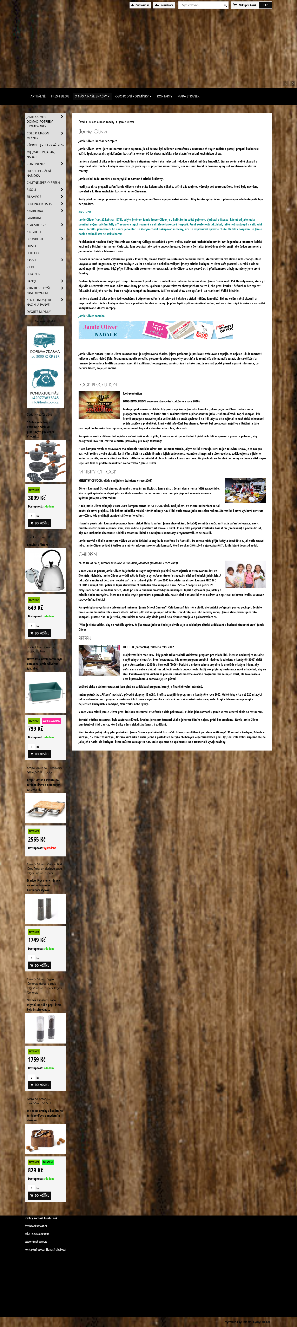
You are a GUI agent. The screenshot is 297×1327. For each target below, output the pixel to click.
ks (33, 516)
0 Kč (265, 5)
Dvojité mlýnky (39, 312)
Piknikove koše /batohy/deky (46, 290)
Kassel (46, 260)
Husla (31, 246)
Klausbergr (46, 225)
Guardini (34, 218)
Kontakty (164, 96)
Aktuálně (38, 96)
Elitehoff (34, 253)
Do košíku (39, 523)
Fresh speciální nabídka (39, 173)
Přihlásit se (140, 5)
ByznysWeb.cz (261, 1322)
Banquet (46, 281)
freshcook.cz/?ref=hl (45, 321)
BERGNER (33, 274)
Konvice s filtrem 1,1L (39, 537)
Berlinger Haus (46, 203)
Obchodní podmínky (133, 96)
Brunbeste (46, 239)
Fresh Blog (60, 96)
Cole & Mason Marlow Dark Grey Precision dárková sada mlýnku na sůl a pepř (44, 868)
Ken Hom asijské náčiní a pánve (46, 302)
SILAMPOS (46, 196)
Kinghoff (34, 232)
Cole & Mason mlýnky (46, 135)
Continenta (46, 163)
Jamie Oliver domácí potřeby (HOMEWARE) (46, 121)
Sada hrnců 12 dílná (39, 414)
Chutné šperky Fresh (43, 182)
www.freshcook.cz (36, 1241)
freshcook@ (32, 1226)
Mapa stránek (188, 96)
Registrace (164, 5)
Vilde (31, 267)
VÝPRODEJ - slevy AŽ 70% (45, 145)
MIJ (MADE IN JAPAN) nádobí (41, 154)
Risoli (46, 189)
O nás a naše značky (92, 96)
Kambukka (46, 211)
